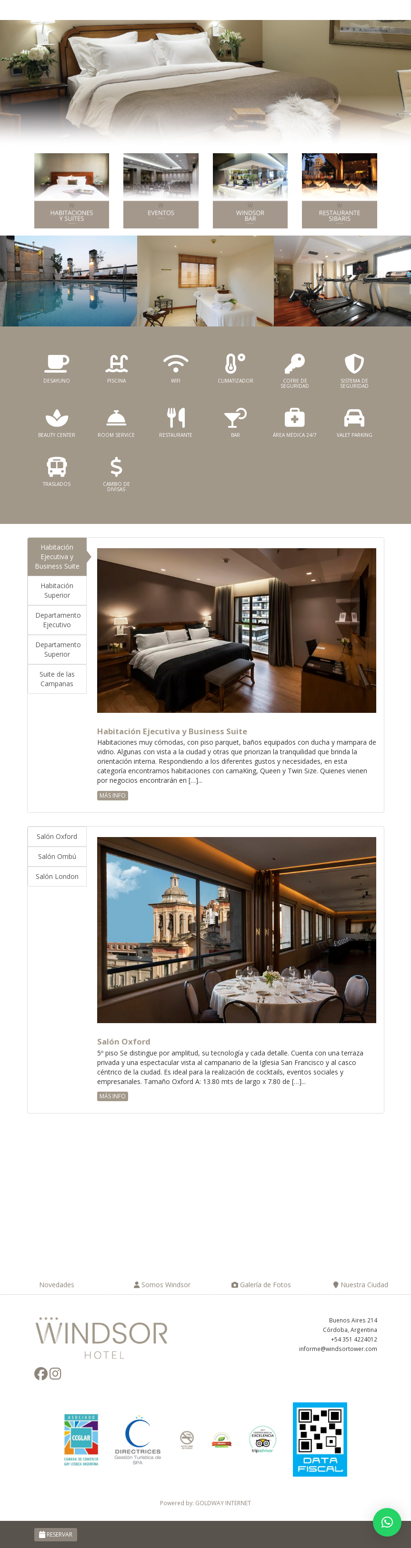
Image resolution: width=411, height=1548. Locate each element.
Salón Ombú (57, 856)
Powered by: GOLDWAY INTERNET (205, 1503)
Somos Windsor (162, 1284)
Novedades (55, 1284)
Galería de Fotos (261, 1284)
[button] (387, 1522)
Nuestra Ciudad (360, 1284)
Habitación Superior (56, 590)
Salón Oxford (57, 836)
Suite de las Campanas (57, 679)
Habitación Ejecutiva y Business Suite (57, 556)
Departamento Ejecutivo (58, 620)
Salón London (57, 876)
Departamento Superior (58, 649)
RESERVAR (55, 1534)
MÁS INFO (113, 795)
